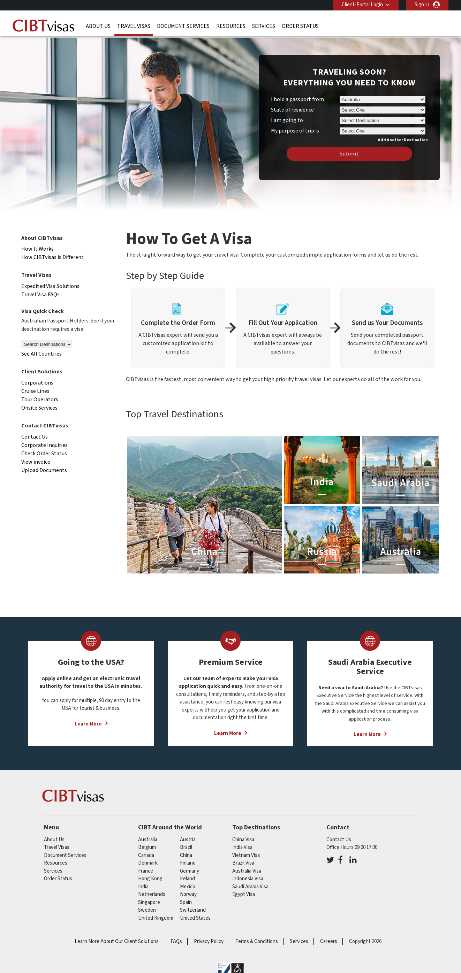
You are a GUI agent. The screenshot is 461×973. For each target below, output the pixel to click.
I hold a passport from (297, 99)
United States (195, 918)
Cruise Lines (35, 391)
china (186, 855)
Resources (230, 26)
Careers (328, 941)
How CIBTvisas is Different (52, 257)
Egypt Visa (243, 894)
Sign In (422, 4)
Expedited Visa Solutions (50, 286)
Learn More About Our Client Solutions (117, 941)
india (143, 886)
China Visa (243, 839)
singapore (149, 902)
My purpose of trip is (295, 129)
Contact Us (34, 437)
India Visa (242, 847)
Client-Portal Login (362, 4)
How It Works (37, 249)
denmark (148, 863)
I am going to (287, 120)
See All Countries (41, 354)
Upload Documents (44, 470)
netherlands (151, 894)
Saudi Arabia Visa (250, 886)
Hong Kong (150, 878)
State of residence (292, 110)
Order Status (300, 26)
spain (186, 902)
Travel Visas (133, 26)
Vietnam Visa (246, 855)
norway (188, 894)
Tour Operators (39, 399)
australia (147, 839)
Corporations (37, 383)
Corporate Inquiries (44, 445)
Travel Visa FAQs (40, 294)
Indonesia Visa (247, 878)
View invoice (35, 462)
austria (188, 839)
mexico (187, 886)
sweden (147, 910)
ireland (187, 878)
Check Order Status (44, 453)
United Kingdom (155, 918)
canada (146, 855)
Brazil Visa (243, 863)
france (145, 871)
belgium (147, 847)
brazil (186, 847)
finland (188, 863)
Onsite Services (39, 408)
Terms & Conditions (256, 941)
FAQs (176, 941)
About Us (98, 26)
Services (263, 26)
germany (189, 871)
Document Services (183, 26)
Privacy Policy (209, 941)
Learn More (88, 724)
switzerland (193, 910)
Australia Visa (246, 871)
